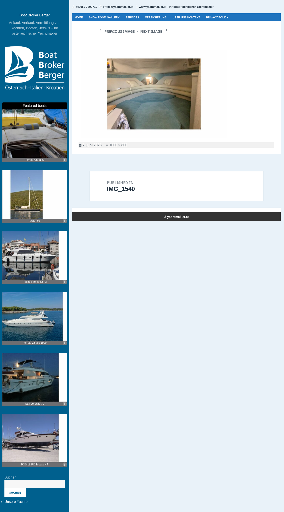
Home (79, 17)
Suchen (10, 477)
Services (132, 17)
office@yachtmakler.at (118, 6)
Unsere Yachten (17, 502)
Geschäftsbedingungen (93, 28)
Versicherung (156, 17)
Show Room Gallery (104, 17)
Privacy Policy (217, 17)
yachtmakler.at (178, 217)
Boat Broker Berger (35, 15)
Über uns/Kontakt (186, 17)
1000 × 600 (118, 145)
